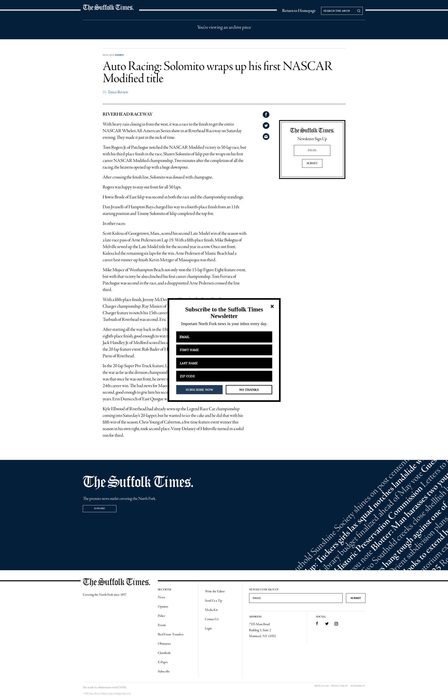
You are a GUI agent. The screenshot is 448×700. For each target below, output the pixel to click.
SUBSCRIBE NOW (199, 389)
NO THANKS (249, 389)
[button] (224, 312)
